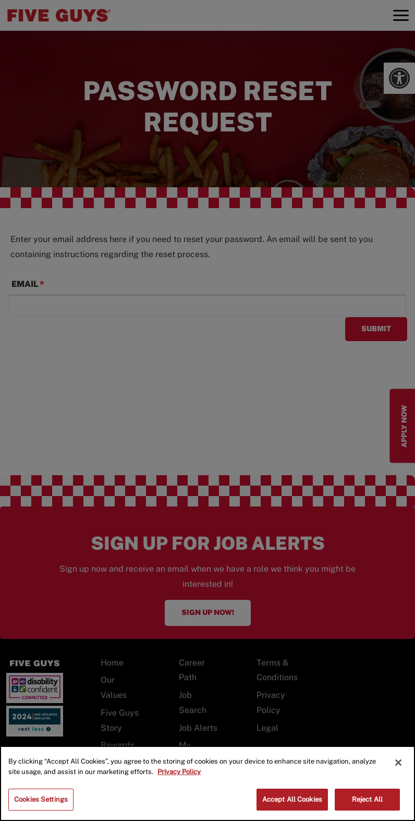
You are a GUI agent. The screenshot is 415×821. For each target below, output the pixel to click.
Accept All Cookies (292, 799)
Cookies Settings (41, 799)
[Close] (398, 762)
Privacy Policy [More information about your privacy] (179, 772)
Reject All (367, 799)
